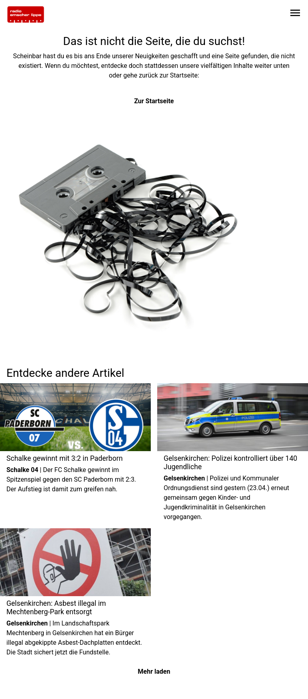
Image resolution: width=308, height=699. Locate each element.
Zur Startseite (154, 101)
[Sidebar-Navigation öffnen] (295, 14)
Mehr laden (154, 671)
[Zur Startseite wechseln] (25, 14)
